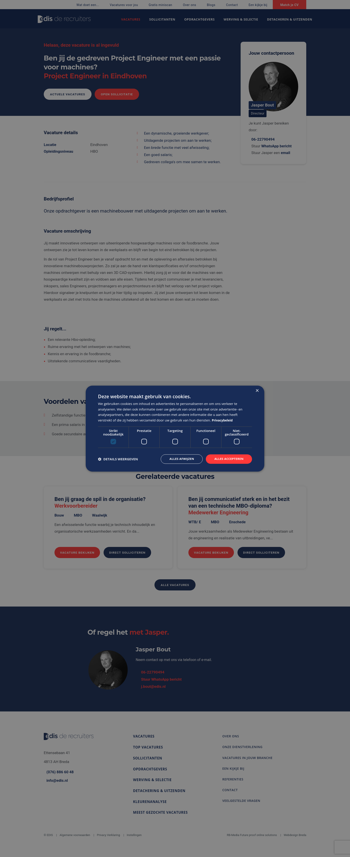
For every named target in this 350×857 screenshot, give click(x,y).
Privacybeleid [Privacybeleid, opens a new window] (223, 420)
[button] (118, 459)
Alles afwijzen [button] (179, 459)
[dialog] (175, 428)
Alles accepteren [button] (228, 459)
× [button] (257, 390)
